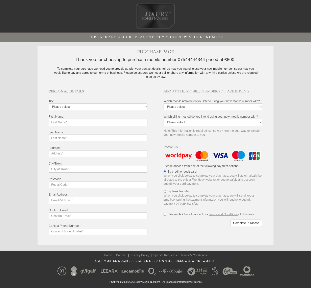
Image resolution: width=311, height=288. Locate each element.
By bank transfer (178, 191)
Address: (55, 147)
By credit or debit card (182, 171)
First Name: (56, 116)
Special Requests (165, 255)
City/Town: (55, 163)
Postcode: (55, 179)
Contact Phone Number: (64, 225)
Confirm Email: (58, 210)
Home (108, 255)
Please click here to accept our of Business (209, 214)
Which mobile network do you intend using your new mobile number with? (212, 101)
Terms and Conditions (223, 214)
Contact (121, 255)
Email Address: (59, 194)
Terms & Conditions (194, 255)
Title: (52, 101)
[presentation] (194, 227)
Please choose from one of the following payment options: (201, 166)
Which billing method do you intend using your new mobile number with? (211, 116)
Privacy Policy (139, 255)
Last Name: (56, 132)
